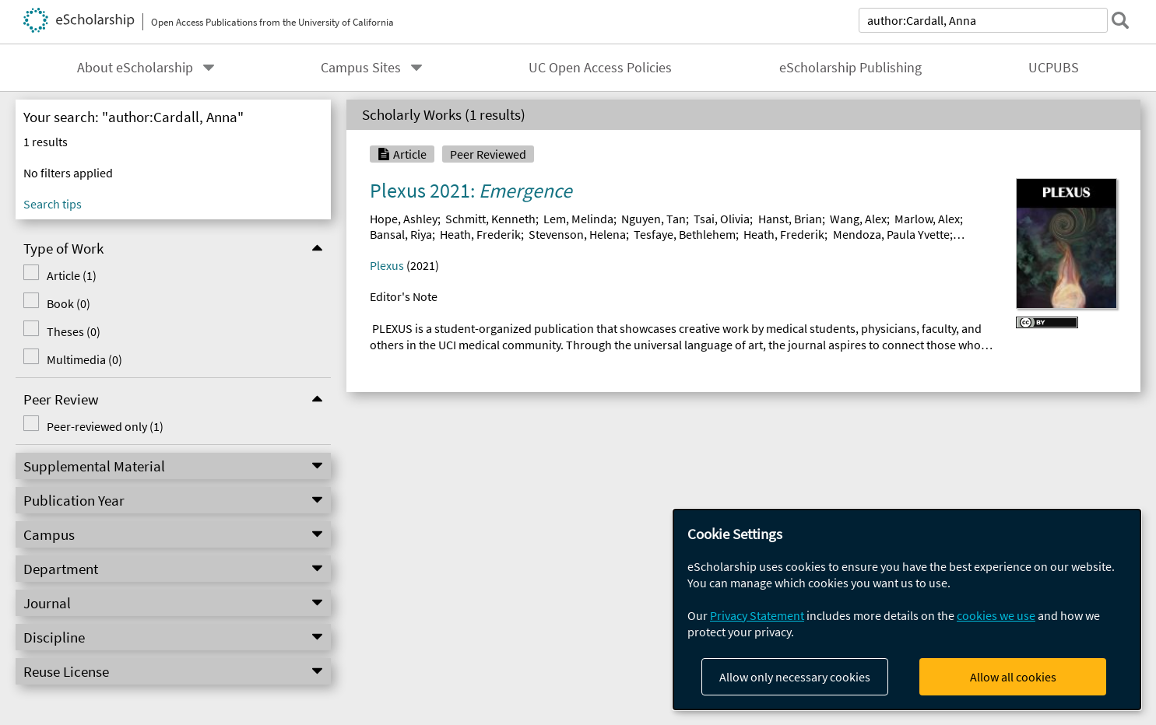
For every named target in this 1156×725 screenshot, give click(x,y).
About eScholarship (135, 67)
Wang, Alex (858, 218)
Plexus (387, 265)
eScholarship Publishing (850, 67)
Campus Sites (361, 67)
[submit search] (1120, 20)
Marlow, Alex (927, 218)
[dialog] (906, 609)
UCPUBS (1053, 67)
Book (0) (63, 303)
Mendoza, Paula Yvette (891, 234)
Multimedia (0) (79, 359)
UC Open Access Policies (600, 67)
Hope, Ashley (403, 218)
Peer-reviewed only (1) (99, 426)
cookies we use (996, 615)
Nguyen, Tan (653, 218)
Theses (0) (68, 331)
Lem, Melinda (578, 218)
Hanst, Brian (790, 218)
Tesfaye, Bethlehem (685, 234)
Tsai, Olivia (722, 218)
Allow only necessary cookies (794, 677)
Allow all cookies (1013, 677)
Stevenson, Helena (577, 234)
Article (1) (66, 275)
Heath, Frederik (480, 234)
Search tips (52, 204)
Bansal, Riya (401, 234)
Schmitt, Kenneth (490, 218)
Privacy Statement (757, 615)
